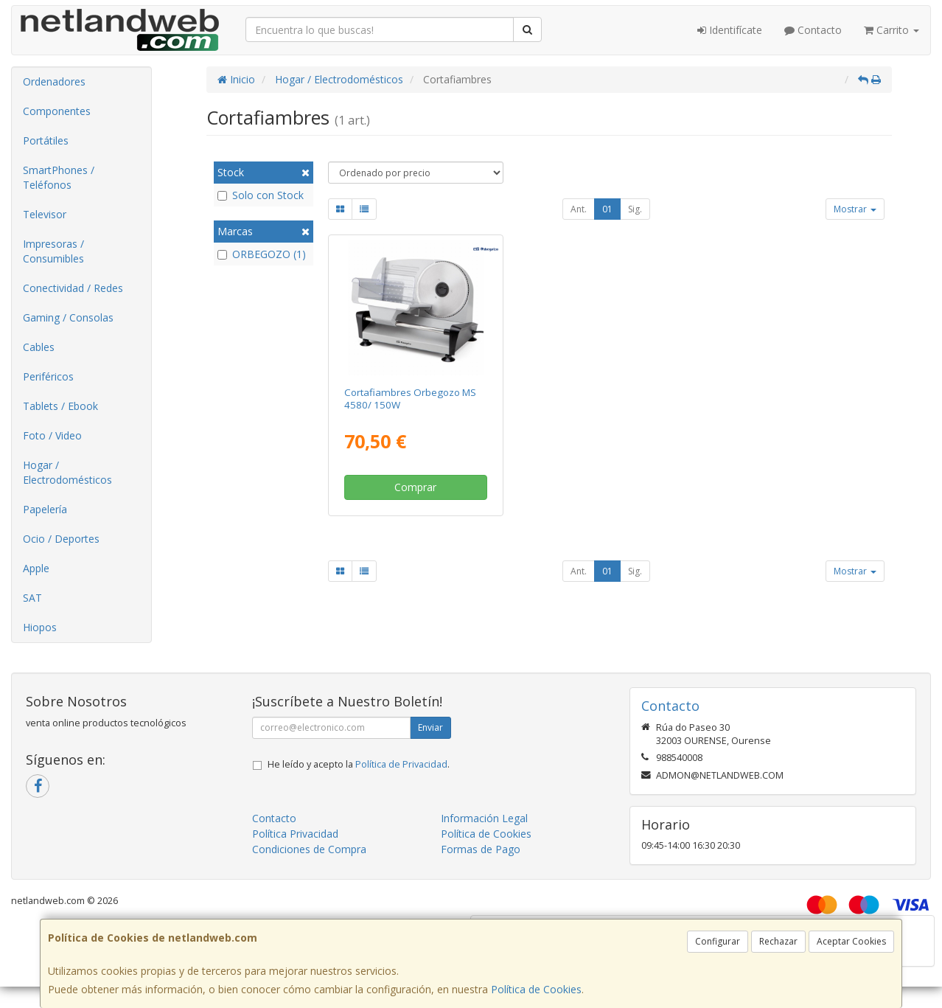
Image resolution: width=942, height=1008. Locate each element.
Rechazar (778, 941)
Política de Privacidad (401, 764)
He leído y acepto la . (359, 764)
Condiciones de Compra (309, 849)
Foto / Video (52, 435)
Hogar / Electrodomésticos (67, 472)
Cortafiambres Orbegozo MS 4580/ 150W (410, 398)
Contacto (813, 30)
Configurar (717, 941)
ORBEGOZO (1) (261, 254)
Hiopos (40, 627)
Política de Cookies (536, 989)
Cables (39, 347)
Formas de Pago (480, 849)
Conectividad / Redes (73, 288)
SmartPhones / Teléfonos (58, 177)
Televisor (44, 214)
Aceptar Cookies (851, 941)
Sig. (635, 209)
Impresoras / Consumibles (53, 251)
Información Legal (484, 818)
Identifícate (729, 30)
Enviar (430, 727)
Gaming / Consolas (68, 317)
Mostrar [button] (855, 209)
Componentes (57, 111)
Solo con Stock (260, 195)
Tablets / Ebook (60, 406)
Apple (36, 568)
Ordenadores (54, 81)
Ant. (579, 209)
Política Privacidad (295, 834)
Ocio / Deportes (61, 539)
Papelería (45, 509)
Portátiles (46, 140)
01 (607, 209)
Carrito (891, 30)
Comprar (415, 487)
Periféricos (48, 376)
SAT (32, 598)
